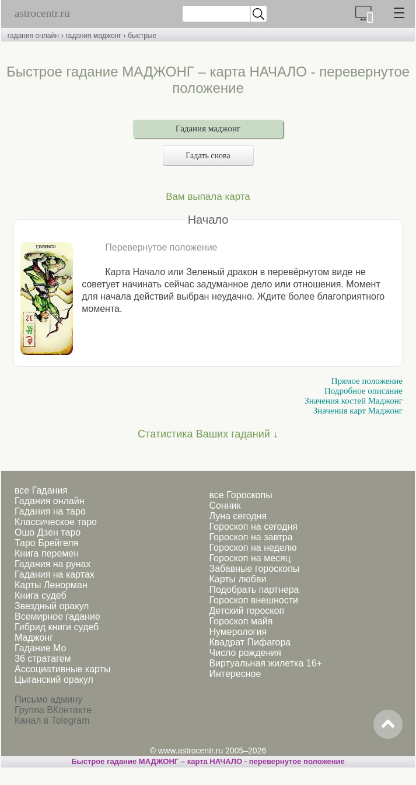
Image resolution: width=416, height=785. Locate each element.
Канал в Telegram (52, 720)
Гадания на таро (50, 511)
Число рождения (245, 653)
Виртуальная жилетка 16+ (265, 663)
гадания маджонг (93, 36)
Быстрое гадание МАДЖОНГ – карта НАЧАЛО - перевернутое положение (208, 761)
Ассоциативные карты (62, 669)
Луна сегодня (238, 516)
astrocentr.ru (42, 13)
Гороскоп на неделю (252, 548)
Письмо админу (48, 699)
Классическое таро (56, 522)
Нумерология (238, 632)
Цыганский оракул (54, 680)
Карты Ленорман (51, 585)
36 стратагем (43, 659)
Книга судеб (41, 595)
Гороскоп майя (240, 621)
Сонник (224, 505)
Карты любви (237, 579)
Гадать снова (208, 155)
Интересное (235, 674)
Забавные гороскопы (254, 569)
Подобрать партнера (254, 590)
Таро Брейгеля (46, 543)
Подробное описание (363, 390)
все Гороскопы (240, 495)
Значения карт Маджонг (358, 410)
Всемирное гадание (57, 616)
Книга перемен (47, 553)
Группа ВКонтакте (53, 710)
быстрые (142, 36)
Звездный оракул (52, 606)
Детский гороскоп (246, 611)
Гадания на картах (55, 574)
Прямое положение (367, 380)
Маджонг (34, 637)
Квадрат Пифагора (250, 642)
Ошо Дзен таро (48, 532)
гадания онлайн (33, 36)
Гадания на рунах (52, 564)
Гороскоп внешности (253, 600)
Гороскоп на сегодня (253, 527)
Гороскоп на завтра (250, 537)
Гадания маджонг (208, 128)
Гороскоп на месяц (249, 558)
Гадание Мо (40, 648)
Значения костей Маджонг (354, 400)
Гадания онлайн (50, 501)
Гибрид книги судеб (57, 627)
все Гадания (41, 490)
